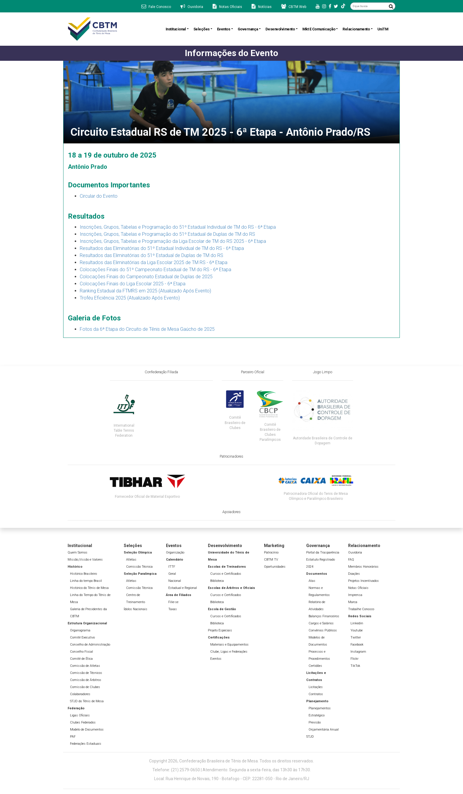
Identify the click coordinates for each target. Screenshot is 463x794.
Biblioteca (217, 581)
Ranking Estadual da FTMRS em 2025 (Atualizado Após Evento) (145, 291)
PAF (73, 737)
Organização (175, 552)
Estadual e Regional (182, 588)
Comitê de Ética (81, 659)
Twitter (355, 637)
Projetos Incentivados (363, 581)
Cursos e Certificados (225, 574)
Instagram (358, 652)
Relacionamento (356, 29)
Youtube (356, 630)
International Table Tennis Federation (124, 430)
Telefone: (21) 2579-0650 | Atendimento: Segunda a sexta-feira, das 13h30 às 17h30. (231, 769)
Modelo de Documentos (87, 729)
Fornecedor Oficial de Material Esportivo (147, 497)
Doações (354, 574)
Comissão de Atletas (85, 666)
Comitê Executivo (82, 637)
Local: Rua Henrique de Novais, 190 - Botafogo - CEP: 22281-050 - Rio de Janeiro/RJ (231, 778)
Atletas (131, 559)
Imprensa (355, 595)
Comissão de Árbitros (85, 680)
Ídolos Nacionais (135, 609)
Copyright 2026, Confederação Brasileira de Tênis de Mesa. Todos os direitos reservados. (231, 761)
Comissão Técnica (139, 567)
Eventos (223, 29)
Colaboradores (80, 694)
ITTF (171, 567)
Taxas (172, 609)
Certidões (315, 666)
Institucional (176, 29)
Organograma (80, 630)
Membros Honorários (363, 567)
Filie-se (173, 602)
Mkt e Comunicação (318, 29)
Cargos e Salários (321, 623)
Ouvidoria (355, 552)
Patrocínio (271, 552)
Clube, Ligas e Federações (228, 652)
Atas (312, 581)
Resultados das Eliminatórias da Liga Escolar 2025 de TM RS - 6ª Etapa (153, 262)
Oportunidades (275, 567)
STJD (310, 737)
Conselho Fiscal (81, 652)
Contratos (316, 694)
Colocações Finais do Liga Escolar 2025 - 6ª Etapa (132, 284)
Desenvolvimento (280, 29)
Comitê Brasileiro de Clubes (235, 422)
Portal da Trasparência (322, 552)
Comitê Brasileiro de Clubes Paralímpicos (270, 432)
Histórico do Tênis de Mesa (89, 588)
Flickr (354, 659)
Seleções (201, 29)
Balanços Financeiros (324, 616)
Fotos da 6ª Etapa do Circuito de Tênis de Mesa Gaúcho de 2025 (147, 329)
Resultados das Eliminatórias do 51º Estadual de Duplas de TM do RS (151, 255)
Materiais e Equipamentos (229, 644)
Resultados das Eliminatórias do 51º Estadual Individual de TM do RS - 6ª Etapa (162, 248)
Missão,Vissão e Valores (85, 559)
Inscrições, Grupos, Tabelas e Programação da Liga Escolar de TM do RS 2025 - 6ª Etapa (173, 241)
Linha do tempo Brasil (86, 581)
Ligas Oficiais (80, 715)
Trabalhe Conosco (361, 609)
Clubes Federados (83, 722)
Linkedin (356, 623)
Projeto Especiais (220, 630)
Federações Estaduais (85, 744)
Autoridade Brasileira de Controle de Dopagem (322, 440)
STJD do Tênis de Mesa (87, 701)
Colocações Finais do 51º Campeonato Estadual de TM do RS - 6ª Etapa (155, 269)
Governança (248, 29)
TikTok (355, 666)
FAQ (351, 559)
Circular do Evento (99, 196)
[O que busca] (368, 6)
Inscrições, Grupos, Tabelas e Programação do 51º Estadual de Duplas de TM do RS (167, 234)
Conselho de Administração (90, 644)
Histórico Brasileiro (83, 574)
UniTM (383, 29)
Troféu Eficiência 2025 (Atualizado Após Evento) (130, 298)
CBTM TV (271, 559)
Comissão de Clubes (85, 687)
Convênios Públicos (323, 630)
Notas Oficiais (358, 588)
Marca (352, 602)
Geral (172, 574)
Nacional (174, 581)
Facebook (356, 644)
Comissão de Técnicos (86, 673)
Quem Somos (77, 552)
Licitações (316, 687)
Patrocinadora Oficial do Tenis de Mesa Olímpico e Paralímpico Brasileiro (316, 496)
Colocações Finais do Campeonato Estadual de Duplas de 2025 (146, 276)
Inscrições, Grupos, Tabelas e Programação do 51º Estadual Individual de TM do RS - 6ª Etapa (178, 227)
